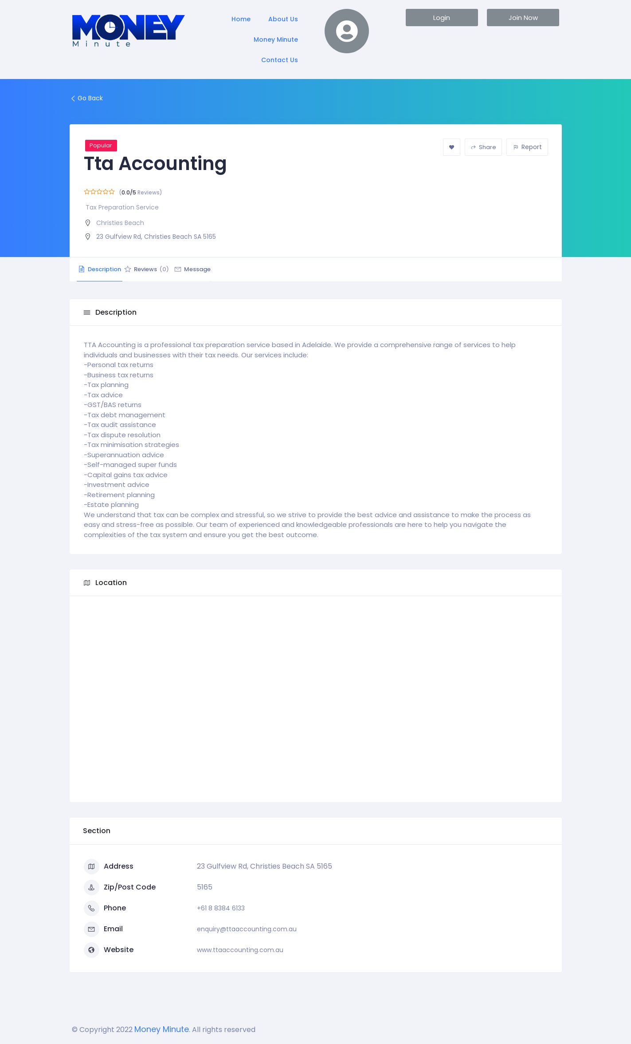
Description (107, 269)
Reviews (169, 269)
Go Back (86, 98)
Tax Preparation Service (122, 207)
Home (241, 19)
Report (527, 146)
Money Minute (276, 39)
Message (230, 269)
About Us (283, 19)
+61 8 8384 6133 (221, 908)
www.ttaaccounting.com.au (240, 949)
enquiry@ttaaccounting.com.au (247, 929)
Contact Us (279, 59)
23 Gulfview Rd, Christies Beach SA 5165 (156, 236)
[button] (442, 17)
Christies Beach (120, 222)
